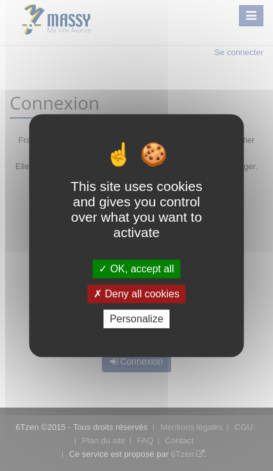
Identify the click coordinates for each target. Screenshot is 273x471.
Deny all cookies (136, 293)
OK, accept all (136, 268)
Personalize (136, 318)
